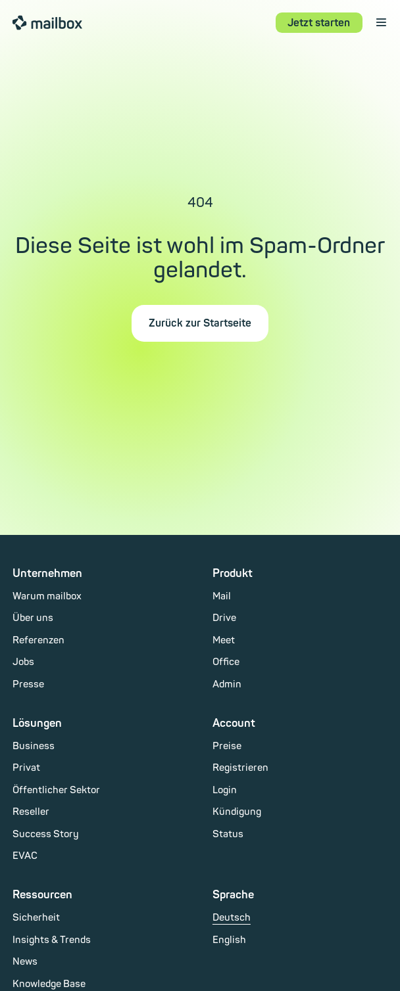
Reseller (30, 812)
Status (228, 834)
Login (225, 790)
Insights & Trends (51, 940)
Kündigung (237, 812)
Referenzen (38, 640)
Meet (224, 640)
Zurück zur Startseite (200, 323)
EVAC (25, 856)
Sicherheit (36, 917)
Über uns (32, 618)
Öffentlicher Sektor (56, 790)
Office (226, 662)
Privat (26, 768)
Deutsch (232, 917)
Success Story (45, 834)
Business (33, 746)
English (229, 940)
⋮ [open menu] (381, 22)
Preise (227, 746)
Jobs (23, 662)
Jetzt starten (319, 23)
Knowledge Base (49, 984)
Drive (224, 618)
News (25, 962)
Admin (227, 684)
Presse (28, 684)
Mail (222, 596)
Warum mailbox (47, 596)
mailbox (47, 22)
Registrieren (240, 768)
